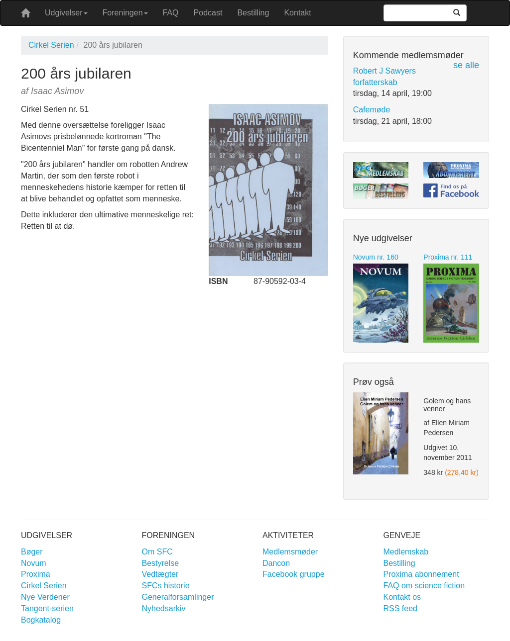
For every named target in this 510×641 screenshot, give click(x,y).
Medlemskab (406, 552)
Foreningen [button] (125, 12)
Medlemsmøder (290, 552)
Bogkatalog (41, 620)
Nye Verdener (45, 597)
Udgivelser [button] (66, 12)
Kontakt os (402, 597)
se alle (466, 65)
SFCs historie (166, 585)
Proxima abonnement (421, 574)
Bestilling (253, 12)
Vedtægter (160, 574)
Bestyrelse (160, 563)
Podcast (208, 12)
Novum (33, 563)
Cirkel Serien (51, 45)
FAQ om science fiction (424, 585)
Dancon (276, 563)
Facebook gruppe (293, 574)
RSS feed (400, 608)
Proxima (35, 574)
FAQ (171, 12)
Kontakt (297, 12)
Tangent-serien (47, 608)
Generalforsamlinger (178, 597)
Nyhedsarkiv (164, 608)
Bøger (32, 552)
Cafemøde (371, 109)
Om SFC (157, 552)
